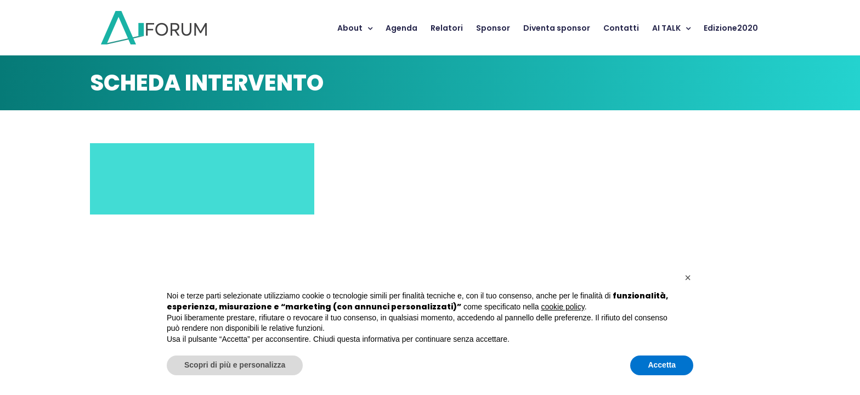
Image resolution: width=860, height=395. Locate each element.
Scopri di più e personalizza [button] (234, 364)
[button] (688, 277)
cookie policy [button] (563, 306)
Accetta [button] (662, 364)
